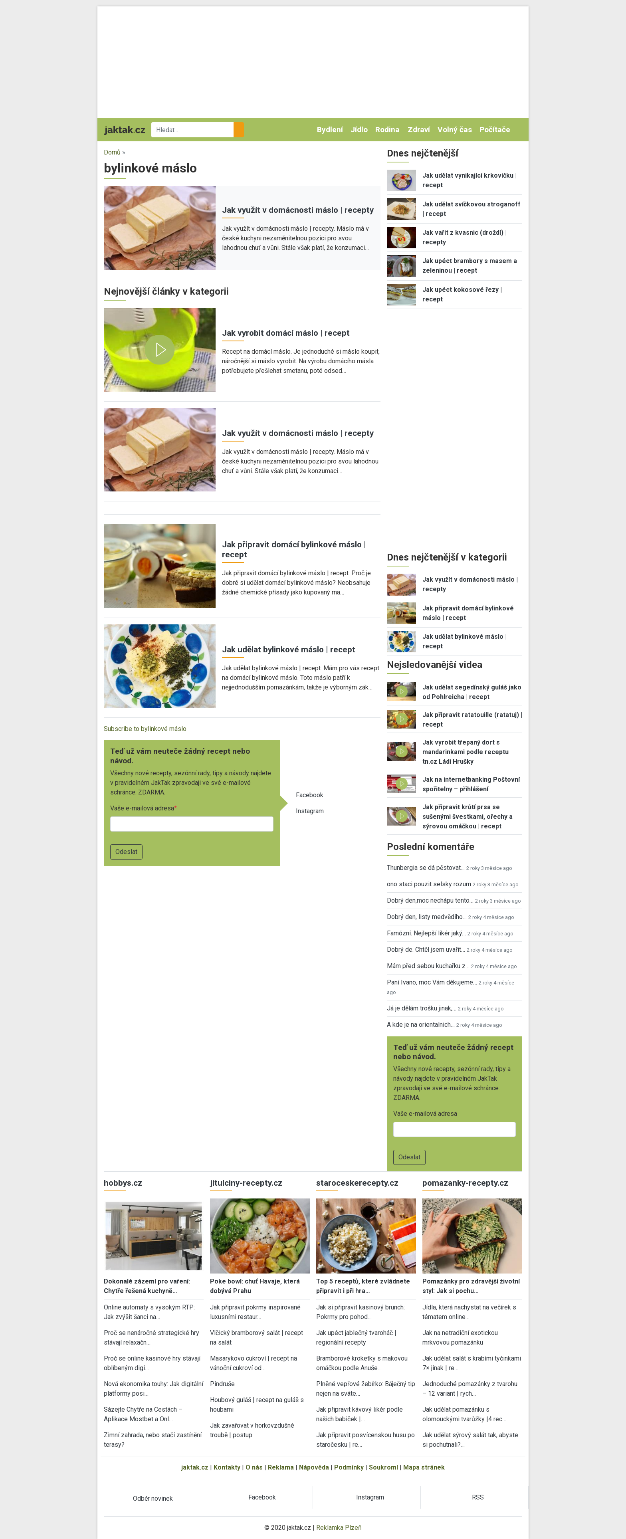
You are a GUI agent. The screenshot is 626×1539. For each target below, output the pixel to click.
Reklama (281, 1467)
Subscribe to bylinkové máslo (145, 729)
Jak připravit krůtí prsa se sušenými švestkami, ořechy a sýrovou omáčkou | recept (467, 816)
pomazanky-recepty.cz (465, 1183)
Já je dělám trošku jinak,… (421, 1008)
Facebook (309, 795)
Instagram (310, 811)
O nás (254, 1467)
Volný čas (455, 129)
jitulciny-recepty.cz (246, 1183)
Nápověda (314, 1467)
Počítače (494, 129)
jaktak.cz (194, 1467)
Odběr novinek (153, 1498)
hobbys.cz (123, 1183)
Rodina (387, 129)
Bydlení (330, 129)
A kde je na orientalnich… (421, 1024)
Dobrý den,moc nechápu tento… (430, 900)
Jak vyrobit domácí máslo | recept (286, 333)
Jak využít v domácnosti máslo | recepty (298, 210)
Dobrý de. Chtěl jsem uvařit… (426, 949)
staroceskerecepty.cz (357, 1183)
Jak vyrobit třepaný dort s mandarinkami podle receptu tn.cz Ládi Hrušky (465, 752)
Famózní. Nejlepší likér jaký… (426, 933)
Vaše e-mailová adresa (142, 808)
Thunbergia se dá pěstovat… (426, 868)
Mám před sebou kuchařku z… (428, 966)
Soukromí (383, 1467)
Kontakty (227, 1467)
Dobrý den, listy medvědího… (427, 917)
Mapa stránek (424, 1467)
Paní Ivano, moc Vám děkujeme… (432, 982)
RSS (478, 1497)
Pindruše (222, 1384)
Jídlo (359, 129)
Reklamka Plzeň (339, 1527)
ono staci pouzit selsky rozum (429, 884)
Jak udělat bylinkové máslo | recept (288, 649)
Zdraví (419, 129)
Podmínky (349, 1467)
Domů (112, 152)
